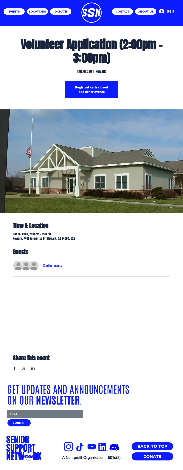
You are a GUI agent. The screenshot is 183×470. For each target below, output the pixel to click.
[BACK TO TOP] (152, 446)
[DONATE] (60, 11)
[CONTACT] (122, 11)
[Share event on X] (24, 368)
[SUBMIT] (19, 423)
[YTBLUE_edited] (91, 447)
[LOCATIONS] (37, 11)
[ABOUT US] (145, 11)
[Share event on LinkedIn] (33, 368)
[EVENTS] (14, 11)
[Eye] (91, 13)
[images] (114, 447)
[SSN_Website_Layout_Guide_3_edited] (68, 447)
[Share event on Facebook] (14, 368)
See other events (92, 92)
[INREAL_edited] (103, 447)
